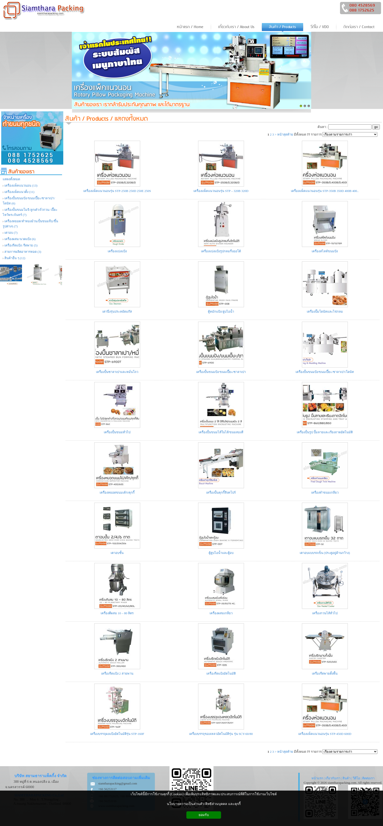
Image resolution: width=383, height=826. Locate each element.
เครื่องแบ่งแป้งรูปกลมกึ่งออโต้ (221, 251)
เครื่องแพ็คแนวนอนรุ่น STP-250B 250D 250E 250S (117, 191)
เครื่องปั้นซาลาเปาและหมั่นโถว (117, 372)
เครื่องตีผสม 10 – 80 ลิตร (117, 613)
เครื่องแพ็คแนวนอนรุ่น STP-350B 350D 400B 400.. (325, 191)
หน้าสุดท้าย (285, 134)
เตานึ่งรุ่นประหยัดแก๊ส (117, 311)
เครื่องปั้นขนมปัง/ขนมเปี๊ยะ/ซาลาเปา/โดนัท (325, 372)
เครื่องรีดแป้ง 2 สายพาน (117, 673)
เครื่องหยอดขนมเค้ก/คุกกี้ (117, 492)
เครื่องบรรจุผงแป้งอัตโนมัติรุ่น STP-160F (117, 734)
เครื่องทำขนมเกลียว (325, 492)
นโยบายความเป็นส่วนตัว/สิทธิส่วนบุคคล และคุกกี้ (203, 804)
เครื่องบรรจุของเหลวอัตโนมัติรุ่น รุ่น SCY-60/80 (221, 734)
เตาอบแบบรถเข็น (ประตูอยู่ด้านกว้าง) (325, 553)
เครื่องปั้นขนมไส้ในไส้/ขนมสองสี (221, 432)
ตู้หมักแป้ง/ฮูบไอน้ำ (221, 311)
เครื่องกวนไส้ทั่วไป (325, 613)
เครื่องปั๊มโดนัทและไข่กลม (325, 311)
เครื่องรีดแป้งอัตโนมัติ (221, 673)
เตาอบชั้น (117, 553)
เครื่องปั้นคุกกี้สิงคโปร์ (221, 492)
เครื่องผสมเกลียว (221, 613)
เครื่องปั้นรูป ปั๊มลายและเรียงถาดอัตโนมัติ (325, 432)
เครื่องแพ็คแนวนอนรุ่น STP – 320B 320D (220, 191)
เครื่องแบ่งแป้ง (117, 251)
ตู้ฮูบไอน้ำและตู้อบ (221, 553)
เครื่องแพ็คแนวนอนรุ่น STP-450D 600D (324, 734)
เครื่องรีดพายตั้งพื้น (325, 673)
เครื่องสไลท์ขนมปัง (325, 251)
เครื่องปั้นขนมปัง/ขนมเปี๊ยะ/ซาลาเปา (221, 372)
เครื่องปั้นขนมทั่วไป (117, 432)
